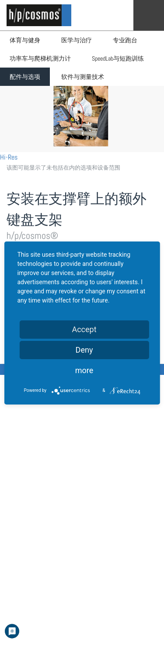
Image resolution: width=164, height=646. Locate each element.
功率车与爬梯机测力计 (40, 58)
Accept (84, 329)
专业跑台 (125, 40)
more (84, 370)
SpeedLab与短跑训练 (118, 58)
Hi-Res (8, 157)
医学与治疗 (76, 40)
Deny (84, 349)
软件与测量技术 (82, 77)
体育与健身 (25, 40)
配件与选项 (25, 77)
